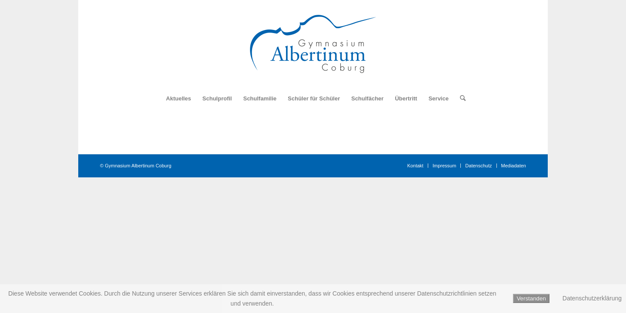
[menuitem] (178, 99)
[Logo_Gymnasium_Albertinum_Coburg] (313, 43)
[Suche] (460, 99)
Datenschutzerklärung (592, 298)
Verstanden (531, 298)
